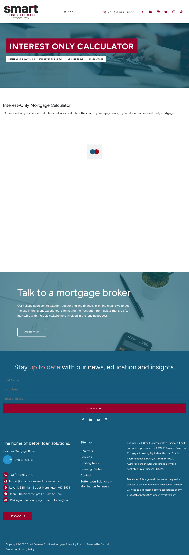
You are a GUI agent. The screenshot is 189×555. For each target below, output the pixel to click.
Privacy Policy (26, 549)
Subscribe (94, 408)
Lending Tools (75, 59)
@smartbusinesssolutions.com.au (39, 481)
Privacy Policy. (168, 494)
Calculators (96, 59)
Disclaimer (11, 549)
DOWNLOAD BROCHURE (16, 458)
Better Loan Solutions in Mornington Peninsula (35, 59)
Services (86, 457)
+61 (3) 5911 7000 (21, 475)
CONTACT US (24, 330)
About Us (86, 451)
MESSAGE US (10, 514)
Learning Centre (91, 469)
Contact (85, 475)
